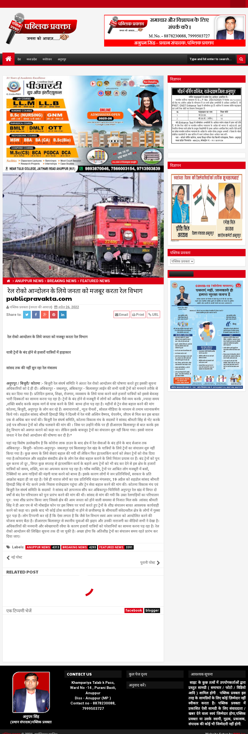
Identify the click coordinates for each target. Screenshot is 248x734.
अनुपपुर (62, 59)
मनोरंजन (47, 59)
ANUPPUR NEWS (43, 547)
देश (19, 59)
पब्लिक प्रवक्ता (12, 729)
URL (153, 314)
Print (138, 314)
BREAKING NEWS (79, 547)
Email (121, 314)
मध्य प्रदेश (32, 59)
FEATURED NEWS (116, 547)
